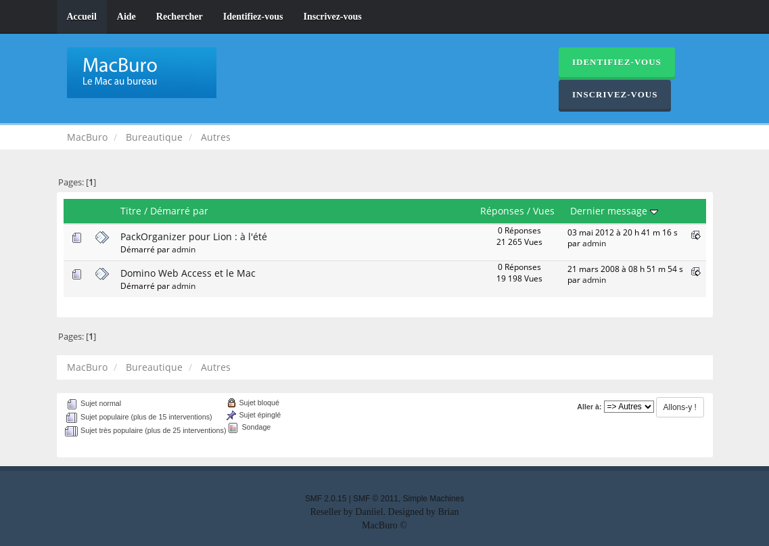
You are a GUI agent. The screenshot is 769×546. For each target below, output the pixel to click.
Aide (126, 17)
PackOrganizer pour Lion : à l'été (193, 236)
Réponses (502, 210)
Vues (544, 210)
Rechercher (179, 17)
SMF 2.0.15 (325, 498)
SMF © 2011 (375, 498)
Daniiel (369, 512)
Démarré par (179, 210)
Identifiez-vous (253, 17)
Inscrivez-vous (332, 17)
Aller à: (589, 407)
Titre (130, 210)
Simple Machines (434, 498)
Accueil (82, 17)
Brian (448, 512)
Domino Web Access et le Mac (188, 273)
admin (183, 249)
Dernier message (614, 210)
